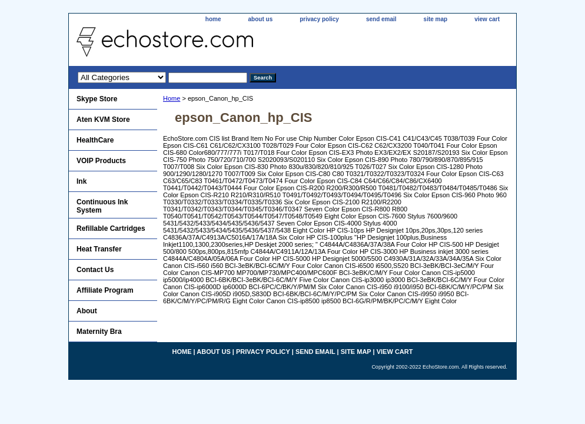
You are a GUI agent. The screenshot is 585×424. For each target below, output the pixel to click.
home (213, 19)
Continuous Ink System (102, 206)
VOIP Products (101, 161)
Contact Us (95, 270)
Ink (82, 181)
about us (260, 19)
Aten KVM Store (103, 119)
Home (171, 98)
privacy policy (319, 19)
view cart (487, 19)
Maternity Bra (99, 331)
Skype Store (97, 99)
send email (381, 19)
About (87, 311)
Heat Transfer (99, 249)
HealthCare (95, 140)
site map (436, 19)
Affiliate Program (105, 290)
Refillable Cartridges (111, 228)
